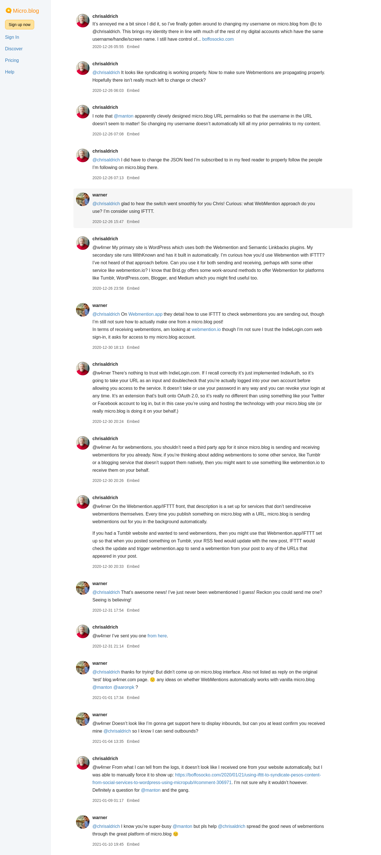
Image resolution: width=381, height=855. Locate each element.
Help (9, 72)
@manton (127, 116)
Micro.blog (26, 11)
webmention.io (209, 329)
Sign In (12, 37)
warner (102, 194)
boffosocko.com (221, 39)
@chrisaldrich (109, 72)
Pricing (12, 60)
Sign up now (20, 24)
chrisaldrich (108, 16)
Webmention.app (148, 314)
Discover (14, 48)
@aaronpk (126, 687)
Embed (136, 46)
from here (160, 635)
